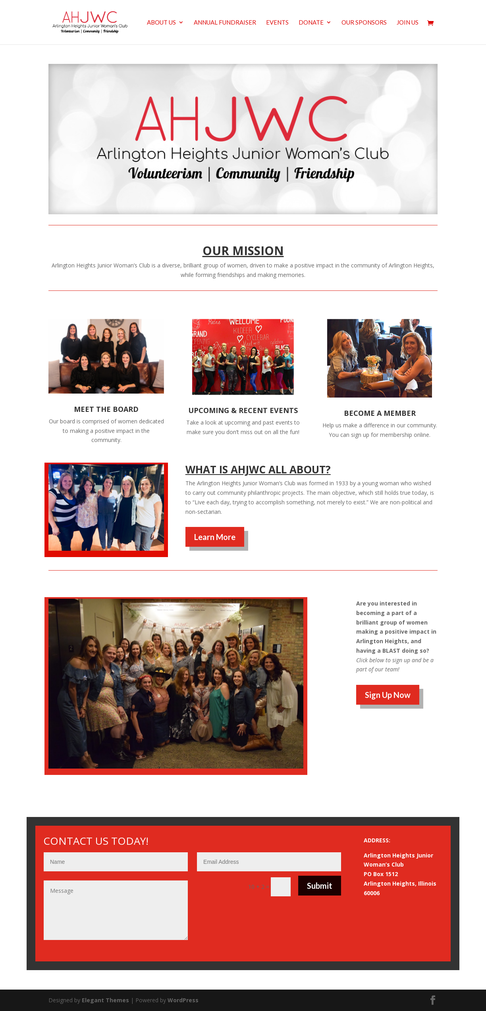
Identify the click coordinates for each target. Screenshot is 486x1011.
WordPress (183, 1000)
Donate (311, 22)
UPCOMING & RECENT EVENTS (243, 410)
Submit (319, 885)
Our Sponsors (364, 22)
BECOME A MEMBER (380, 413)
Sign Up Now (388, 695)
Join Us (407, 22)
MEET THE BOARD (106, 409)
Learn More (214, 537)
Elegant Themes (105, 1000)
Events (277, 22)
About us (161, 22)
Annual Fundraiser (225, 22)
